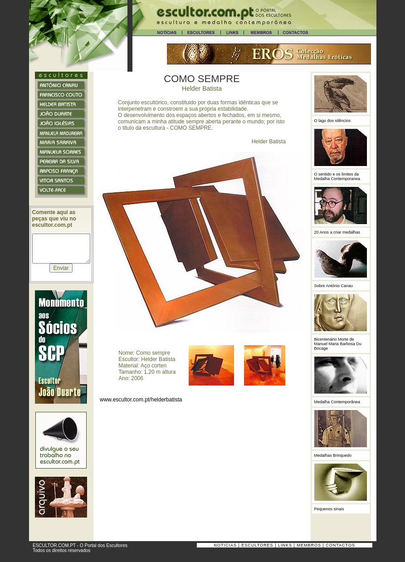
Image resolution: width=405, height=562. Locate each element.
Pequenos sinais (329, 509)
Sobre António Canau (333, 285)
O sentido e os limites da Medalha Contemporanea (337, 176)
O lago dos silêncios (332, 120)
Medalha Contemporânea (337, 402)
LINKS (285, 545)
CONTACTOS (340, 545)
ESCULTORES (257, 545)
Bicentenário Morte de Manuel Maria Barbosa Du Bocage (338, 344)
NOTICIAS (225, 545)
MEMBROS (309, 545)
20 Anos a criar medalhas (337, 232)
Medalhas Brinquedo (333, 455)
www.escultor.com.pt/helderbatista (141, 399)
